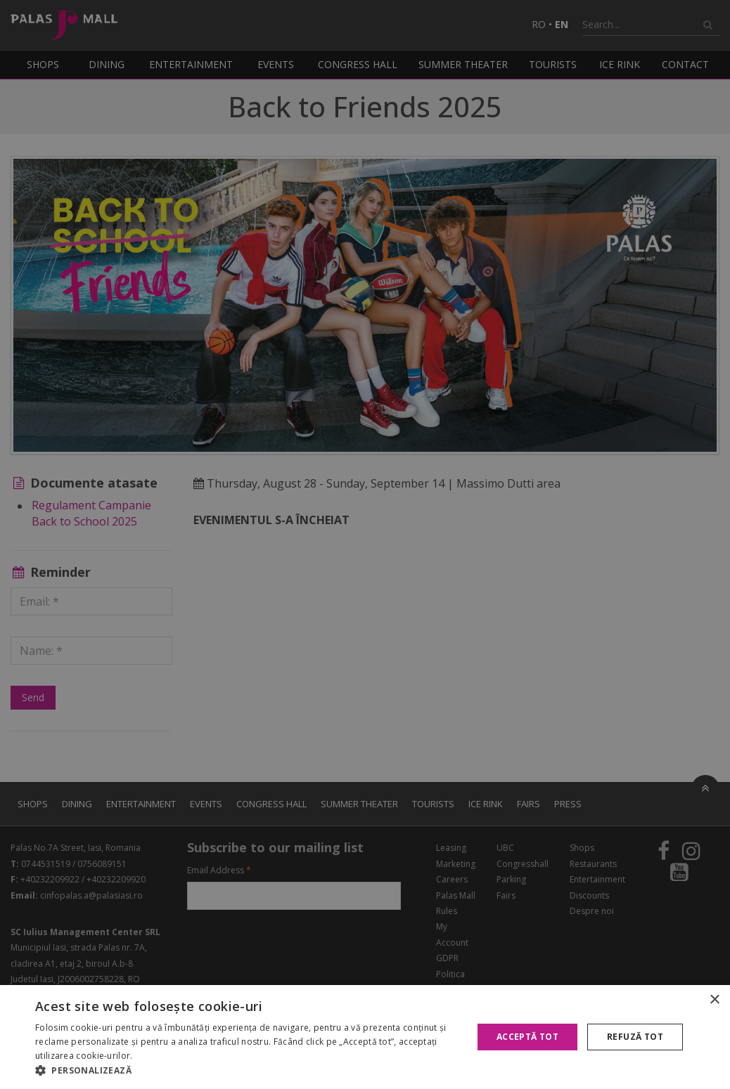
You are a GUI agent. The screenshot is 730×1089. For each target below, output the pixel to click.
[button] (247, 1070)
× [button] (714, 1000)
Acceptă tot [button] (527, 1037)
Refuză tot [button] (635, 1037)
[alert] (365, 544)
